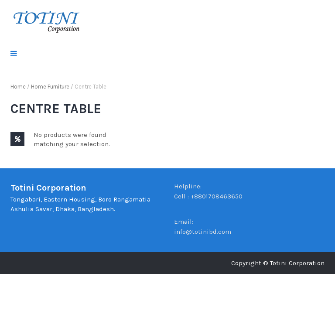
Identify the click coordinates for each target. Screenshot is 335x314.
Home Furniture (50, 86)
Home (18, 86)
